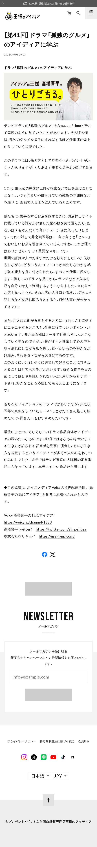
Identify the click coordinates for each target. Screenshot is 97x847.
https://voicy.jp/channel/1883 (28, 522)
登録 (48, 695)
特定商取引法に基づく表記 (57, 741)
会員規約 (84, 741)
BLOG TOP (48, 589)
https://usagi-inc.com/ (57, 536)
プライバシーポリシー (21, 741)
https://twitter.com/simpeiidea (61, 529)
